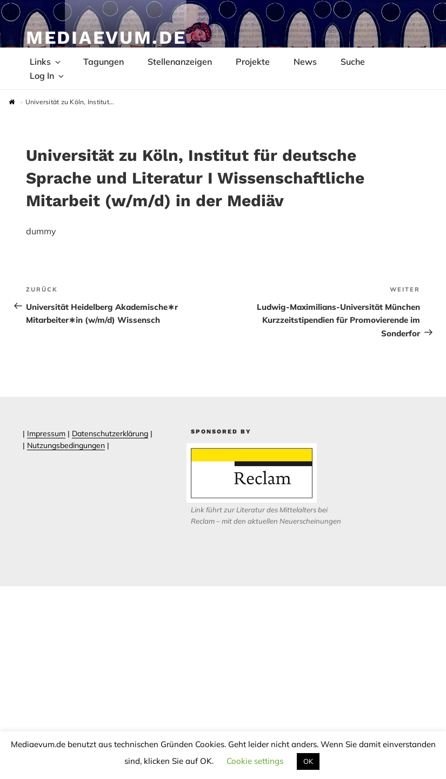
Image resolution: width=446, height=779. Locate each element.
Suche (353, 61)
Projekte (253, 61)
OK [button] (308, 761)
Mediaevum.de (106, 37)
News (305, 61)
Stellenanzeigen (180, 61)
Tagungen (103, 61)
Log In (47, 75)
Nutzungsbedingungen (66, 445)
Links (46, 61)
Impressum (46, 433)
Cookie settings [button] (255, 761)
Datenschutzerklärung (110, 433)
